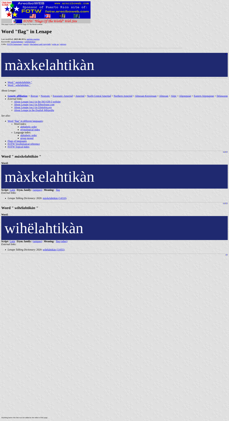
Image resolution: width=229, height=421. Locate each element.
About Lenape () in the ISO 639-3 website (37, 101)
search (26, 44)
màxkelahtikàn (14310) (54, 198)
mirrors (63, 44)
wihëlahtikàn (29, 41)
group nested (26, 138)
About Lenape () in (34, 104)
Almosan (163, 96)
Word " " (20, 82)
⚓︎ (226, 54)
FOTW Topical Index (18, 146)
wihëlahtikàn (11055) (54, 249)
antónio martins (33, 39)
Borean (34, 96)
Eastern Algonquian (204, 96)
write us (55, 44)
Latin (12, 190)
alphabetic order (28, 126)
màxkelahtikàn (17, 41)
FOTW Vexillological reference (24, 144)
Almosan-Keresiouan (145, 96)
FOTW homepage (14, 44)
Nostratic (45, 96)
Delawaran (222, 96)
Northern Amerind (123, 96)
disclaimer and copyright (40, 44)
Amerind (79, 96)
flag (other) (61, 241)
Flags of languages (17, 141)
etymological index (30, 129)
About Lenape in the (34, 110)
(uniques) (37, 190)
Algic (174, 96)
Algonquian (185, 96)
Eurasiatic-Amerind (63, 96)
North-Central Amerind (99, 96)
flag (58, 190)
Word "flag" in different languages (25, 121)
